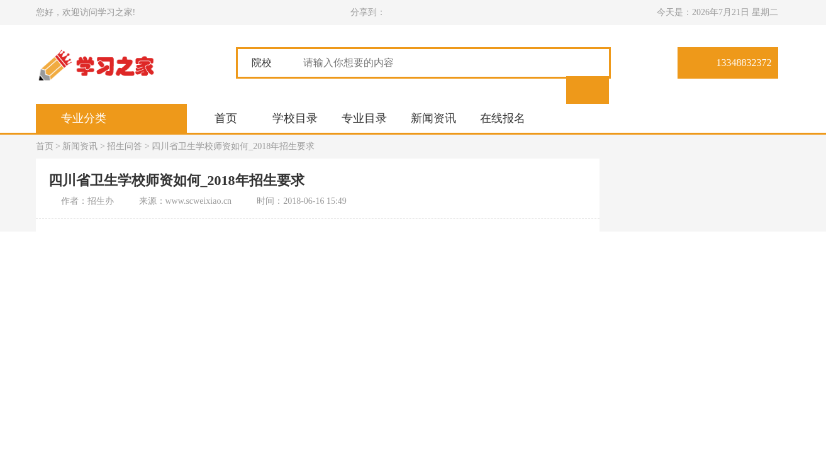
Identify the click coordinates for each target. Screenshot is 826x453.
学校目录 (295, 118)
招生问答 (124, 146)
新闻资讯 (433, 118)
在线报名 (502, 118)
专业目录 (364, 118)
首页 (226, 118)
